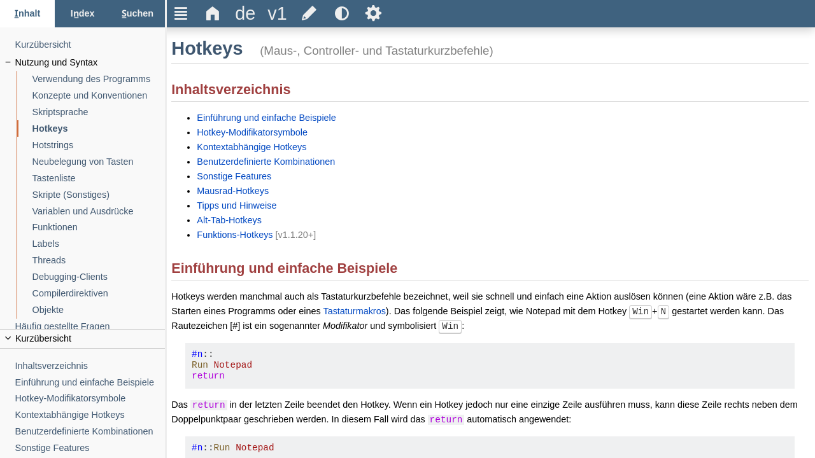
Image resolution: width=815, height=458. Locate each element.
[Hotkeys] (99, 128)
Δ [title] (213, 13)
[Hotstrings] (99, 145)
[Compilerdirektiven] (99, 293)
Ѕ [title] (373, 13)
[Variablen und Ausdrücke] (99, 211)
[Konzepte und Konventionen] (99, 95)
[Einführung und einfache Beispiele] (90, 382)
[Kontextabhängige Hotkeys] (90, 415)
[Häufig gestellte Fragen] (90, 326)
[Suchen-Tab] (137, 13)
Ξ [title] (181, 13)
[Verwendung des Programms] (99, 79)
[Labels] (99, 244)
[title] (245, 13)
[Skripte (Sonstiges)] (99, 195)
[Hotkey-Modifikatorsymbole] (90, 398)
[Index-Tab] (82, 13)
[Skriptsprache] (99, 112)
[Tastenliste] (99, 178)
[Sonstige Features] (90, 448)
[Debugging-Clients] (99, 277)
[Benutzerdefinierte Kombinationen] (90, 431)
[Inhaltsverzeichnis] (90, 366)
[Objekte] (99, 310)
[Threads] (99, 260)
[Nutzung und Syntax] (90, 62)
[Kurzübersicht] (90, 45)
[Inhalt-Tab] (27, 13)
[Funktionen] (99, 227)
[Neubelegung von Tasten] (99, 162)
